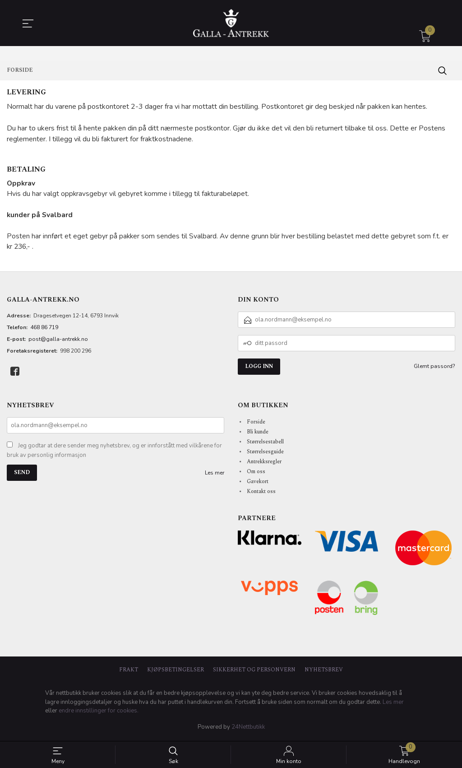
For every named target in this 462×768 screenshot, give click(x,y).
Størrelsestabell (265, 443)
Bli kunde (257, 433)
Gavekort (257, 483)
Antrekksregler (264, 463)
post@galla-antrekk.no (58, 341)
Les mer (214, 474)
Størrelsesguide (265, 453)
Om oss (256, 473)
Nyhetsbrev (324, 672)
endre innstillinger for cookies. (99, 713)
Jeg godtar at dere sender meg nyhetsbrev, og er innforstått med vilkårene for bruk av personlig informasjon (114, 452)
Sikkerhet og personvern (254, 672)
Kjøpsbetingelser (175, 672)
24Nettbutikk (248, 729)
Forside (256, 423)
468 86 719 (44, 329)
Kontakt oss (261, 493)
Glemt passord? (434, 368)
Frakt (128, 672)
